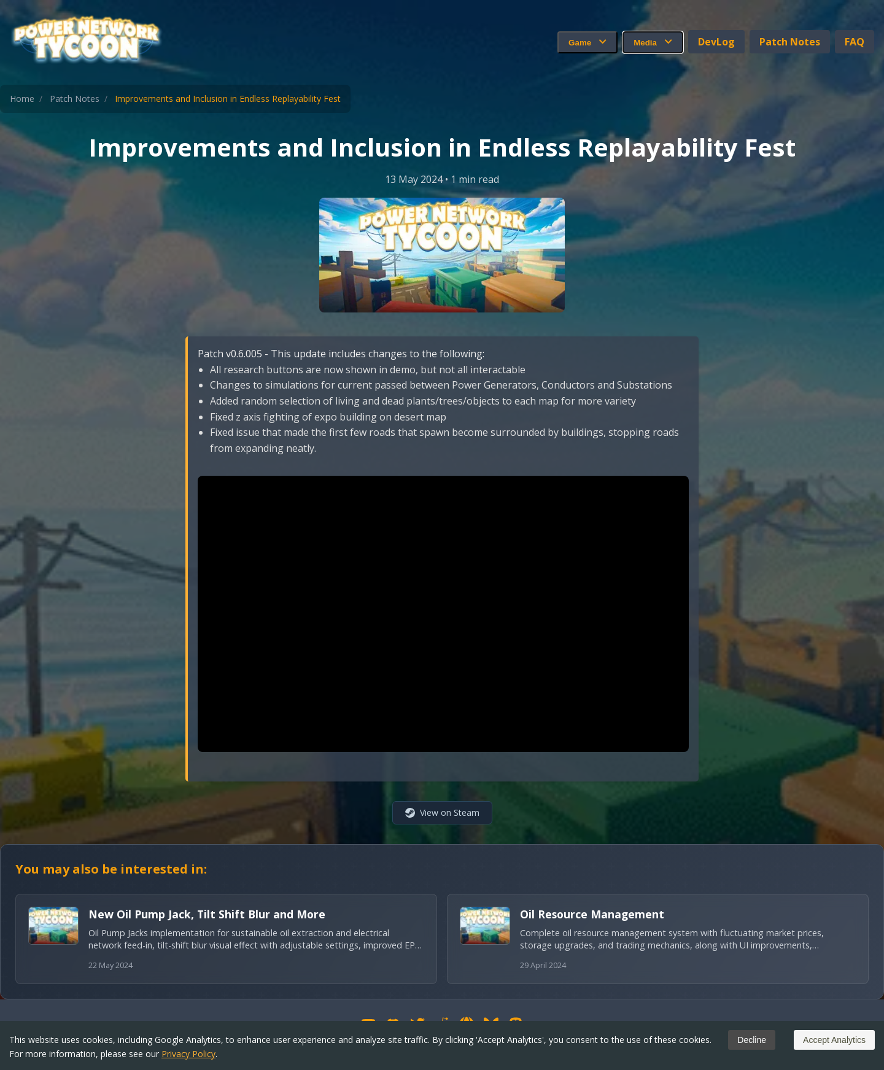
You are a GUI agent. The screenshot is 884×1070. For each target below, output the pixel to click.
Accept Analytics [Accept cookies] (834, 1040)
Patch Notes (789, 41)
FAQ (854, 41)
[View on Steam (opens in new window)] (442, 812)
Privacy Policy (188, 1054)
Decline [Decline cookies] (751, 1040)
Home (22, 98)
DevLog (716, 41)
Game (587, 42)
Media (653, 42)
